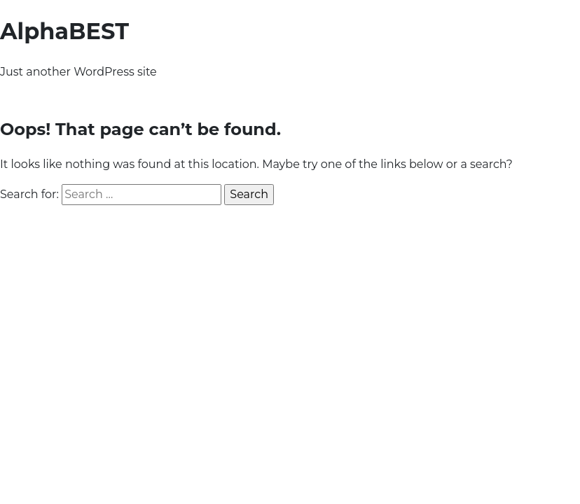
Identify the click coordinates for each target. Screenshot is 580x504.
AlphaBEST (64, 31)
